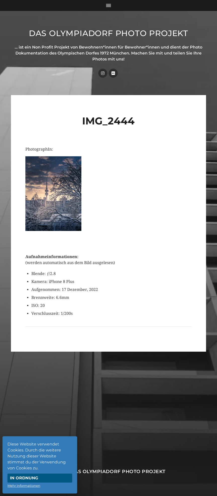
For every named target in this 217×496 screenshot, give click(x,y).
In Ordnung (24, 478)
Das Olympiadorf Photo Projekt (108, 33)
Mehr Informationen (23, 486)
